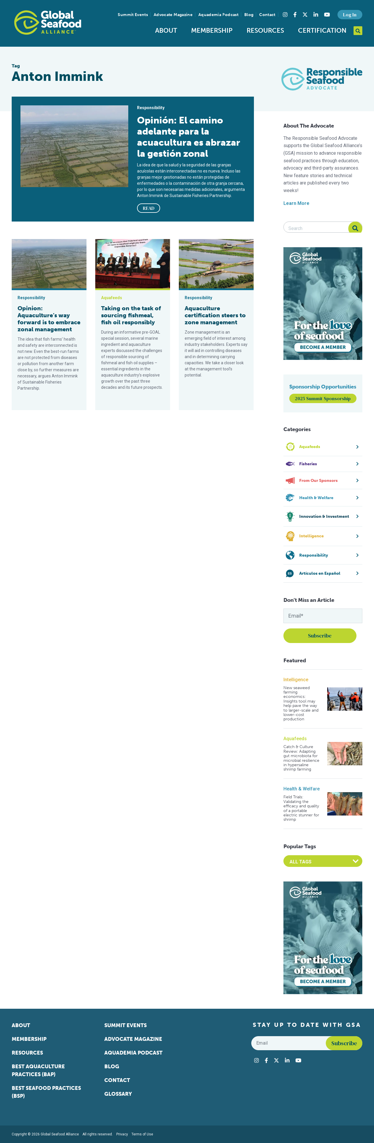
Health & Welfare (301, 789)
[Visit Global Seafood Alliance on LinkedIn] (316, 14)
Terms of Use (142, 1134)
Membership (212, 30)
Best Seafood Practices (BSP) (46, 1092)
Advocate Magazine (173, 14)
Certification (322, 30)
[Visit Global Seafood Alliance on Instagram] (285, 14)
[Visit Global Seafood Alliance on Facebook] (294, 14)
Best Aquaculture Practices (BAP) (38, 1070)
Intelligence (295, 679)
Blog (248, 14)
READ (149, 208)
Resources (265, 30)
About (166, 30)
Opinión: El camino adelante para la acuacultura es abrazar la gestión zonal (188, 137)
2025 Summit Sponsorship (323, 398)
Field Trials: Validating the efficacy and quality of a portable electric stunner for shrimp (301, 808)
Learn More (296, 203)
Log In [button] (349, 14)
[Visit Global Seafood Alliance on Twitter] (305, 14)
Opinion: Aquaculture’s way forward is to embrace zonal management (49, 319)
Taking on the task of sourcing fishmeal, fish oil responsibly (131, 315)
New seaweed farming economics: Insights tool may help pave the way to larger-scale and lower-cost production (300, 704)
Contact (267, 14)
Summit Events (133, 14)
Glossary (118, 1094)
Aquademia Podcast (218, 14)
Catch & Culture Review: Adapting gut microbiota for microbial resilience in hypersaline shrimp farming (301, 758)
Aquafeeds (295, 738)
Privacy (122, 1134)
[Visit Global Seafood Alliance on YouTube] (327, 14)
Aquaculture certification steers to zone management (215, 315)
